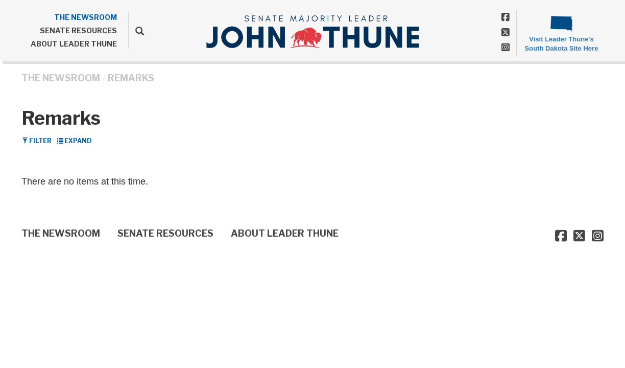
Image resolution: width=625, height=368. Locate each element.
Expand (74, 141)
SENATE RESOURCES (78, 30)
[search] (136, 31)
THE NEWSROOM (85, 17)
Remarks (131, 78)
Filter (37, 141)
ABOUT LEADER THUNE (74, 43)
